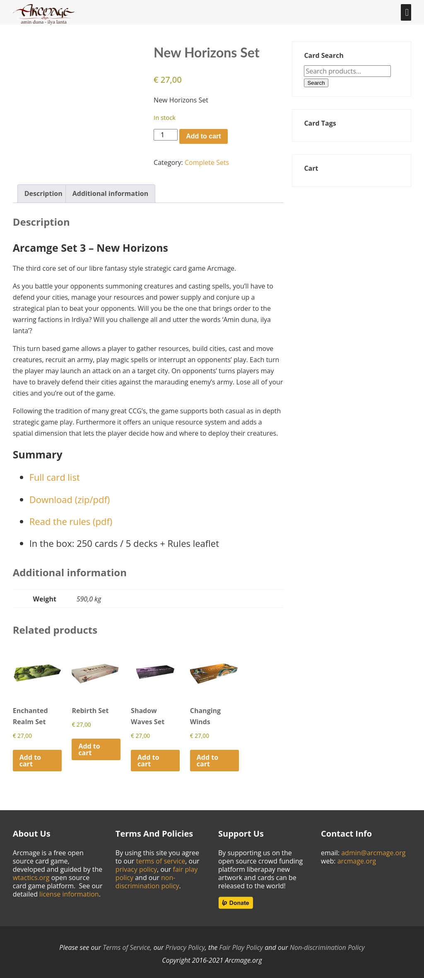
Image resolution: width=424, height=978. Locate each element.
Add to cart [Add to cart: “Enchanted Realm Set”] (30, 757)
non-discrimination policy (147, 878)
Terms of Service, (127, 944)
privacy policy (136, 866)
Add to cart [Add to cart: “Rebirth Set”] (89, 746)
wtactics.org (31, 874)
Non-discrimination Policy (327, 944)
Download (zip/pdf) (69, 496)
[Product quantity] (166, 135)
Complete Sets (207, 162)
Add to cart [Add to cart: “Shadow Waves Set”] (148, 757)
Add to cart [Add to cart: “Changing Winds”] (207, 757)
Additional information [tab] (110, 190)
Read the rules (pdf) (71, 518)
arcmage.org (356, 858)
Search (316, 83)
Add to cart (203, 136)
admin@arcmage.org (373, 849)
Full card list (54, 474)
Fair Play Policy (241, 944)
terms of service (160, 858)
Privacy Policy (185, 944)
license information (69, 891)
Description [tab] (43, 190)
